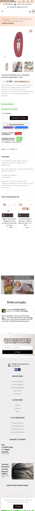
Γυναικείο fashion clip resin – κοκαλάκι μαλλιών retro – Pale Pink (25, 222)
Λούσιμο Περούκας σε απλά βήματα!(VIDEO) (5, 469)
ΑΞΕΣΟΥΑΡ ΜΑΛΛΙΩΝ (25, 19)
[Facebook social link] (7, 149)
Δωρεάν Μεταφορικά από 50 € (17, 7)
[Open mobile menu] (2, 11)
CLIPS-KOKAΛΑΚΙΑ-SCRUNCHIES (13, 21)
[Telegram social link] (14, 149)
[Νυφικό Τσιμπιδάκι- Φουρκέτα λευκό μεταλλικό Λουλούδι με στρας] (9, 209)
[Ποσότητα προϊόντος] (5, 118)
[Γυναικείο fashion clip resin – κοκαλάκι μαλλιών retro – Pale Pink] (25, 209)
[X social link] (9, 149)
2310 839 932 (8, 4)
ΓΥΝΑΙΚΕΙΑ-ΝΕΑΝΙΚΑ (7, 23)
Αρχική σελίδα (5, 19)
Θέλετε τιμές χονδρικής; (23, 4)
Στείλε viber (9, 127)
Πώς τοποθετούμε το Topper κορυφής (7, 448)
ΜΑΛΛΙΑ (14, 19)
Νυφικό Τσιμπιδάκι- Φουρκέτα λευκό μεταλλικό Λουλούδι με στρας (9, 222)
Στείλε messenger (21, 127)
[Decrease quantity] (2, 118)
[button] (17, 285)
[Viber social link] (16, 149)
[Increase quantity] (8, 118)
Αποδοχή (18, 506)
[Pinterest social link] (11, 149)
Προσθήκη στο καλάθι (19, 118)
